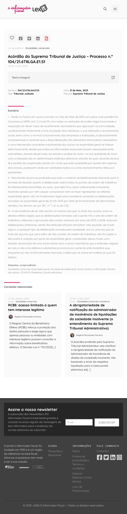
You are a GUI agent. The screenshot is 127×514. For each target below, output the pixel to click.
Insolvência (104, 301)
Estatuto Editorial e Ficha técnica (82, 477)
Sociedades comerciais (37, 48)
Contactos (103, 451)
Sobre (76, 451)
